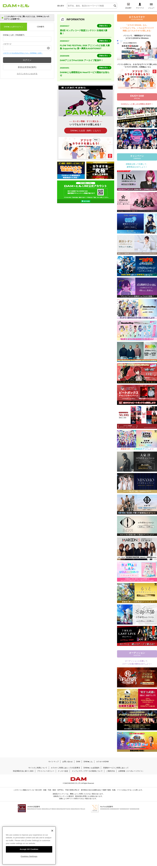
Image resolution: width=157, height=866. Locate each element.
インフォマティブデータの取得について (87, 771)
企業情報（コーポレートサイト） (131, 771)
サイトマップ (53, 762)
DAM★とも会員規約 (91, 768)
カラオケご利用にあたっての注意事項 (65, 768)
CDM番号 (40, 27)
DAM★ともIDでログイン (13, 27)
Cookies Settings (29, 856)
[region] (29, 845)
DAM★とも (88, 762)
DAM (78, 762)
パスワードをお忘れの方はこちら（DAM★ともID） (23, 53)
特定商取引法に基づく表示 (23, 771)
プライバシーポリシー (45, 771)
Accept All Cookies (29, 849)
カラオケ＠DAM (102, 762)
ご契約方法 (110, 771)
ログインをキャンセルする (27, 74)
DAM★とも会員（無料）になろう (85, 130)
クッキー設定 (63, 771)
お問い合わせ (67, 762)
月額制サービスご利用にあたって (116, 768)
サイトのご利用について (37, 768)
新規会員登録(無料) (27, 67)
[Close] (52, 831)
